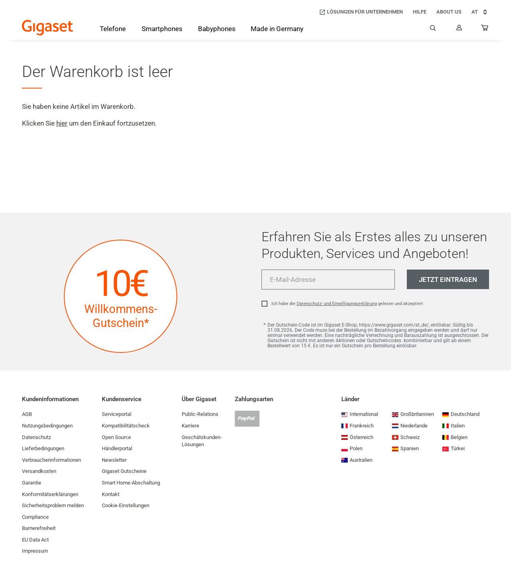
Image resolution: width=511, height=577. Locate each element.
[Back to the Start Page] (47, 27)
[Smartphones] (162, 30)
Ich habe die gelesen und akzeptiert (347, 303)
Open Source (116, 437)
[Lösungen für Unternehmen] (361, 12)
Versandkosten (39, 471)
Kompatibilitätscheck (126, 426)
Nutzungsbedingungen (47, 426)
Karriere (190, 426)
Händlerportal (117, 448)
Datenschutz (36, 437)
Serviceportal (116, 414)
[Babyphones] (216, 29)
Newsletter (114, 460)
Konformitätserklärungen (50, 494)
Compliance (35, 517)
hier (61, 123)
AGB (27, 414)
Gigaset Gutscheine (124, 471)
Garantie (31, 483)
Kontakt (110, 494)
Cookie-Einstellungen (125, 505)
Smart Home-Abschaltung (131, 483)
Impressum (35, 551)
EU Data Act (35, 540)
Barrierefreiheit (38, 528)
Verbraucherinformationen (51, 460)
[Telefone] (113, 30)
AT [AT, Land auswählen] (480, 12)
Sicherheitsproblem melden (53, 505)
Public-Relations (200, 414)
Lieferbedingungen (43, 448)
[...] (485, 29)
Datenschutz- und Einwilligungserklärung (337, 303)
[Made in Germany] (277, 29)
